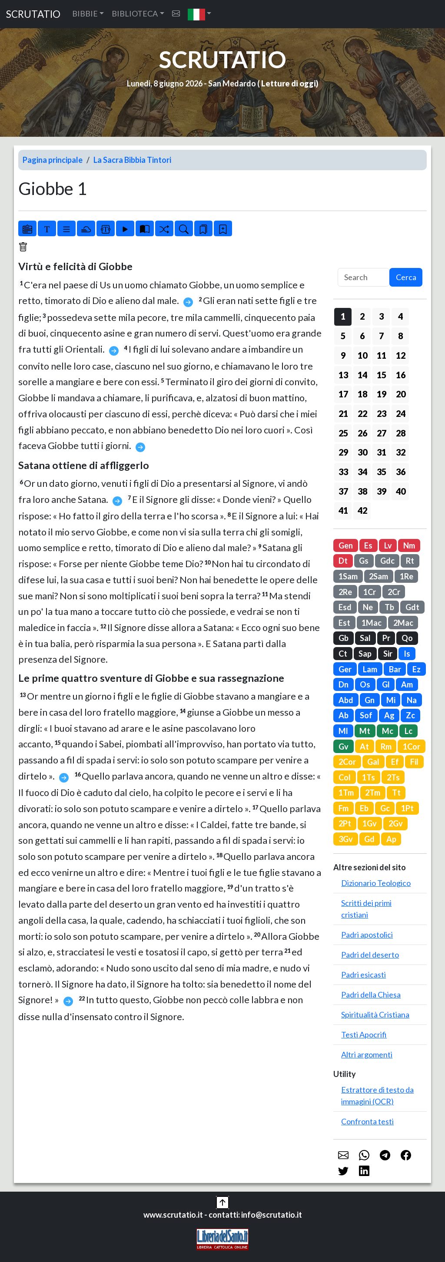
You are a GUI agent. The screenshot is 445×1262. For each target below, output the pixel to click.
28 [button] (400, 433)
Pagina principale (53, 160)
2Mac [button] (403, 623)
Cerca (406, 277)
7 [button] (381, 335)
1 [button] (343, 316)
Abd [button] (346, 700)
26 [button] (362, 433)
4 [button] (400, 316)
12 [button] (400, 355)
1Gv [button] (369, 823)
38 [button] (362, 491)
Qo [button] (407, 638)
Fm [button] (344, 808)
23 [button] (381, 413)
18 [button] (362, 394)
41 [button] (343, 510)
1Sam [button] (348, 576)
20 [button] (400, 394)
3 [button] (381, 316)
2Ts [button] (393, 777)
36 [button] (400, 471)
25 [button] (343, 433)
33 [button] (343, 471)
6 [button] (362, 335)
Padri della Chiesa (371, 994)
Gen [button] (346, 545)
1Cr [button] (369, 592)
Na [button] (412, 700)
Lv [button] (388, 545)
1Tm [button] (346, 792)
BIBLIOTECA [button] (135, 13)
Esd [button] (345, 607)
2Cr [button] (394, 592)
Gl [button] (386, 684)
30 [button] (362, 452)
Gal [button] (373, 761)
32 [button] (400, 452)
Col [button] (345, 777)
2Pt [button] (345, 823)
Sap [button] (365, 653)
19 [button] (381, 394)
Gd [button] (369, 839)
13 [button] (343, 375)
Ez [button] (416, 669)
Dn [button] (344, 684)
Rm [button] (386, 746)
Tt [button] (396, 792)
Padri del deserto (370, 954)
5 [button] (343, 335)
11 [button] (381, 355)
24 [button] (400, 413)
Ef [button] (395, 761)
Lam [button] (370, 669)
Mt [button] (364, 731)
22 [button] (362, 413)
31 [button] (381, 452)
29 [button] (343, 452)
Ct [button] (343, 653)
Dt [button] (343, 560)
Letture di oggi (288, 83)
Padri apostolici (367, 934)
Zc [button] (410, 715)
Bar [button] (395, 669)
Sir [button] (387, 653)
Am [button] (407, 684)
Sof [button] (366, 715)
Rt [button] (410, 560)
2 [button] (362, 316)
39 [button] (381, 491)
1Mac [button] (372, 623)
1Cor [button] (411, 746)
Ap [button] (391, 839)
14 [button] (362, 375)
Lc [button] (408, 731)
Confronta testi (367, 1121)
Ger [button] (345, 669)
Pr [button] (386, 638)
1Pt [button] (407, 808)
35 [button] (381, 471)
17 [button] (343, 394)
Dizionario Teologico (376, 883)
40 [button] (400, 491)
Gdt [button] (412, 607)
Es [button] (368, 545)
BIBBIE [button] (85, 13)
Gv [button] (344, 746)
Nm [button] (409, 545)
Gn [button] (370, 700)
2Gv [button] (396, 823)
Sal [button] (365, 638)
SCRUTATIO (33, 14)
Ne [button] (368, 607)
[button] (200, 14)
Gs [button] (364, 560)
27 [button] (381, 433)
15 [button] (381, 375)
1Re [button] (406, 576)
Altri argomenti (366, 1054)
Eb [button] (364, 808)
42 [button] (362, 510)
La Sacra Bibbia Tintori (132, 160)
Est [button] (344, 623)
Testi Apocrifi (364, 1034)
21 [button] (343, 413)
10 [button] (362, 355)
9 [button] (343, 355)
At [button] (364, 746)
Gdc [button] (387, 560)
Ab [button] (344, 715)
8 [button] (400, 335)
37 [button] (343, 491)
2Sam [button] (378, 576)
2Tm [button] (372, 792)
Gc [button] (385, 808)
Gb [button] (344, 638)
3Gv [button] (346, 839)
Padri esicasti (363, 974)
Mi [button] (390, 700)
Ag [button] (389, 715)
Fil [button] (414, 761)
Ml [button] (343, 731)
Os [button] (365, 684)
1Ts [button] (368, 777)
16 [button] (400, 375)
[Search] (363, 277)
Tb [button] (389, 607)
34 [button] (362, 471)
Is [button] (407, 653)
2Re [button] (345, 592)
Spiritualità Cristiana (375, 1014)
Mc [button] (387, 731)
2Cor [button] (347, 761)
